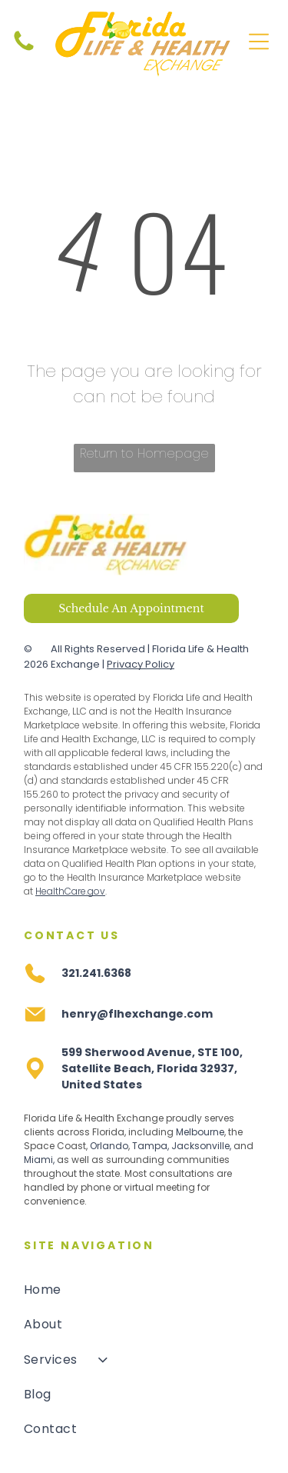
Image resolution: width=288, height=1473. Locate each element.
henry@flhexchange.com (137, 1013)
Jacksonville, (201, 1145)
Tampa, (150, 1145)
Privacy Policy (140, 664)
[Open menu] (259, 41)
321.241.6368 (96, 973)
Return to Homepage (144, 453)
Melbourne (200, 1131)
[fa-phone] (24, 50)
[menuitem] (144, 1289)
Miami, (39, 1159)
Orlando (109, 1145)
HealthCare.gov (70, 891)
